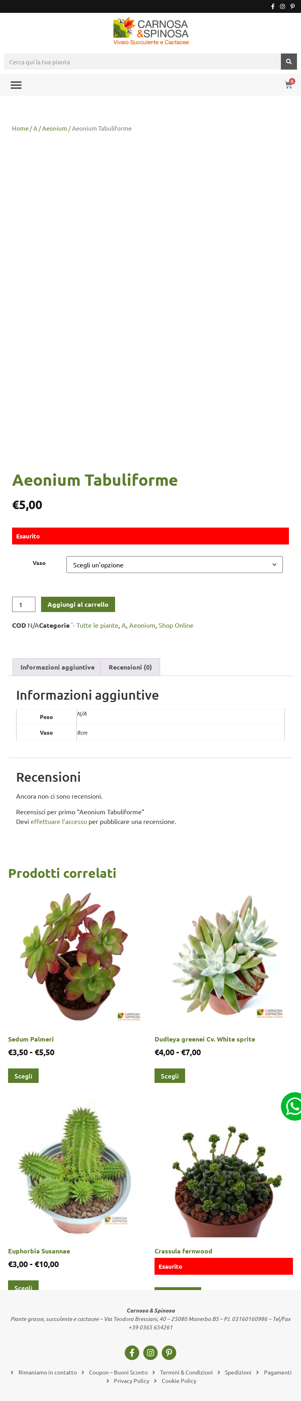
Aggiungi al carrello (78, 604)
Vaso (39, 562)
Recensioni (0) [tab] (130, 667)
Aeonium (54, 128)
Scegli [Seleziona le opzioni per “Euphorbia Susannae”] (23, 1287)
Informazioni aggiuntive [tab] (58, 667)
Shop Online (176, 625)
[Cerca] (289, 61)
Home (20, 128)
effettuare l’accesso (59, 821)
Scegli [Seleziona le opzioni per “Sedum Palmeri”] (23, 1075)
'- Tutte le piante (94, 625)
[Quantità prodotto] (23, 604)
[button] (16, 85)
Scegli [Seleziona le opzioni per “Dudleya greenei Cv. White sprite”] (170, 1075)
